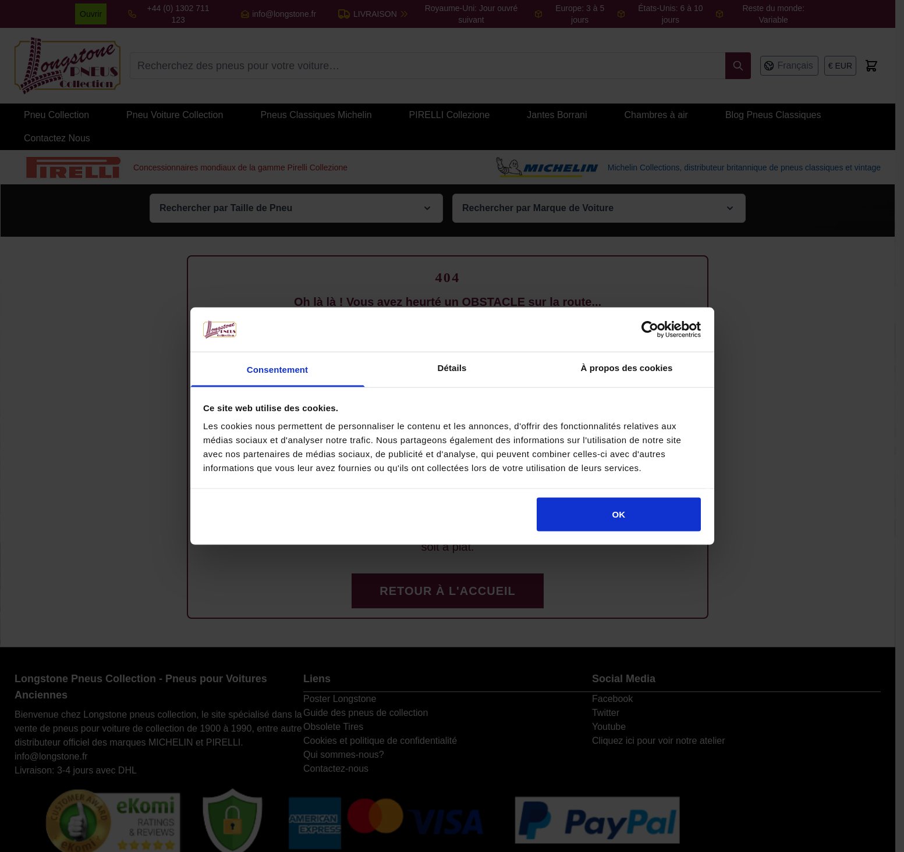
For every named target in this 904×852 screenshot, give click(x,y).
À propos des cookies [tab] (627, 368)
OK (619, 514)
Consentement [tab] (277, 370)
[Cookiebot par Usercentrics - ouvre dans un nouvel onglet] (650, 329)
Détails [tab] (452, 368)
